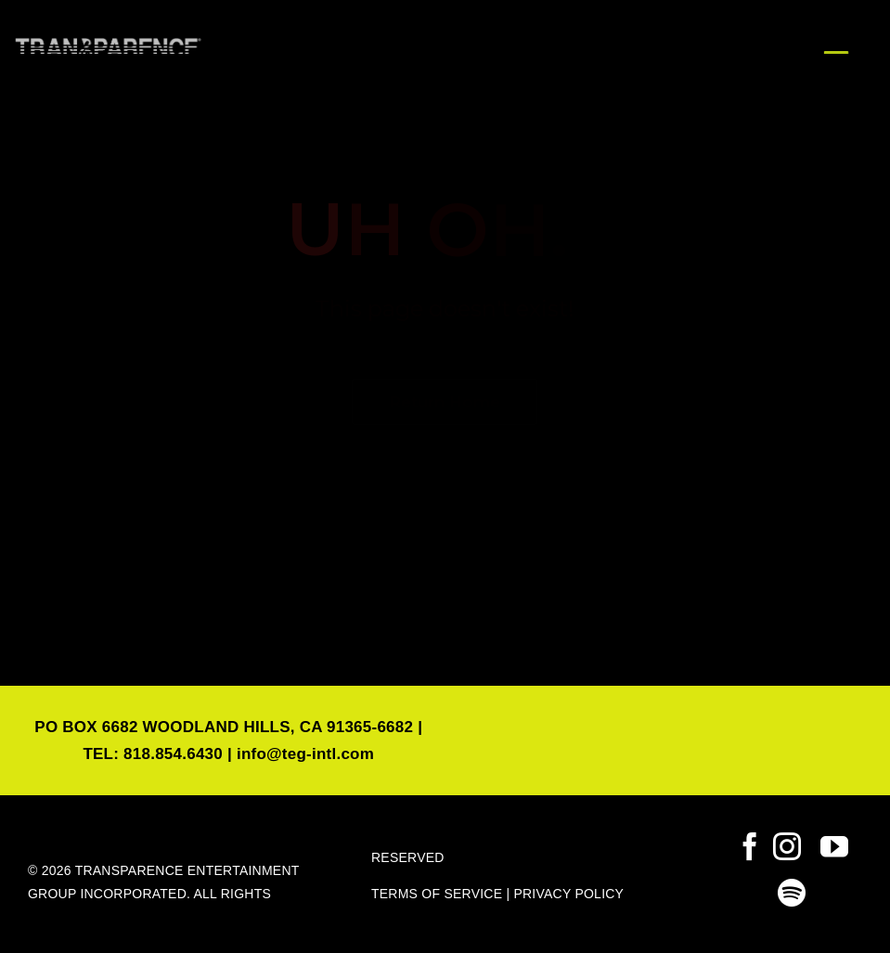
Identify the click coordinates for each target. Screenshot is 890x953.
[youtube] (834, 846)
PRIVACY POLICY (568, 893)
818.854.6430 (173, 754)
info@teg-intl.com (305, 754)
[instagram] (787, 846)
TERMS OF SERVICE (436, 893)
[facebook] (750, 846)
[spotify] (792, 893)
